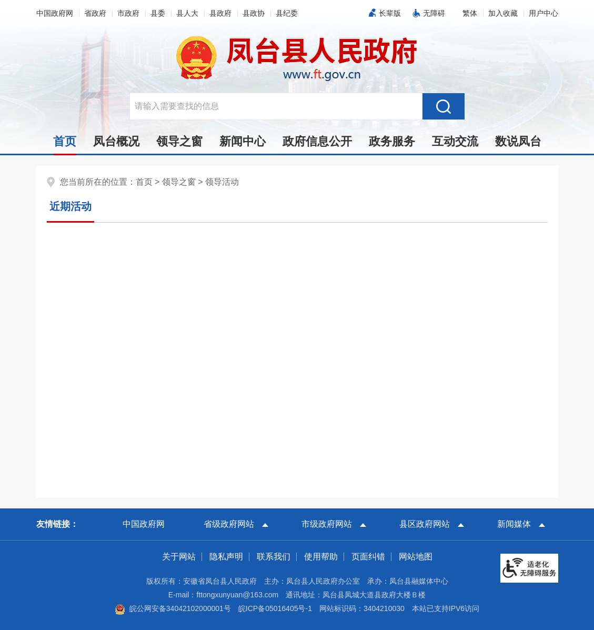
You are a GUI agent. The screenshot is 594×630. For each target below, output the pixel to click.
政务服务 (392, 141)
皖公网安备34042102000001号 (173, 608)
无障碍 (434, 13)
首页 (64, 144)
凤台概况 (116, 141)
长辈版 (390, 13)
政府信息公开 (317, 141)
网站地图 (415, 556)
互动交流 (455, 141)
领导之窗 (179, 141)
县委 (157, 13)
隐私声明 (226, 556)
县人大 (187, 13)
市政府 (128, 13)
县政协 (254, 13)
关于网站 (179, 556)
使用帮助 (321, 556)
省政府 (95, 13)
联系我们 (273, 556)
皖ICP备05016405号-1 (275, 608)
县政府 (220, 13)
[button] (469, 13)
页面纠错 (368, 556)
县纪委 (287, 13)
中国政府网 (54, 13)
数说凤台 (518, 141)
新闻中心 (242, 141)
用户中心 (543, 13)
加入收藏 (503, 13)
